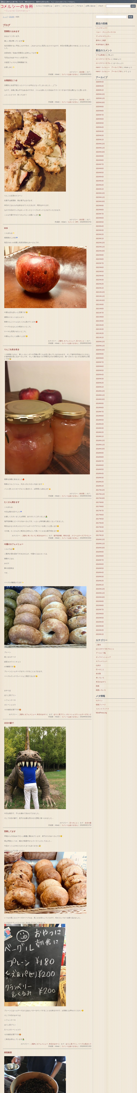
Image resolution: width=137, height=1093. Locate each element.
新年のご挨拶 (101, 40)
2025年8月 (100, 111)
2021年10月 (100, 300)
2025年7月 (100, 115)
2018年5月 (100, 469)
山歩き (98, 665)
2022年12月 (100, 243)
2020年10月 (100, 350)
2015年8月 (100, 605)
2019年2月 (100, 432)
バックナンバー (101, 28)
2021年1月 (100, 337)
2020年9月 (100, 354)
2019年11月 (100, 395)
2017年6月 (100, 515)
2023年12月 (100, 193)
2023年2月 (100, 234)
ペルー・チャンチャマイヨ (106, 32)
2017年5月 (100, 519)
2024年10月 (100, 152)
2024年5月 (100, 173)
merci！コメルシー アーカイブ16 (109, 67)
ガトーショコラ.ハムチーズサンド (78, 714)
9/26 (6, 228)
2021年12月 (100, 292)
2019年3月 (100, 428)
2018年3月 (100, 478)
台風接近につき (11, 80)
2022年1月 (100, 288)
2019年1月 (100, 436)
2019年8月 (100, 408)
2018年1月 (100, 486)
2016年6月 (100, 564)
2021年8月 (100, 309)
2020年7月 (100, 362)
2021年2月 (100, 333)
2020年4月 (100, 375)
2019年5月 (100, 420)
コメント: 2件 (73, 222)
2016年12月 (100, 539)
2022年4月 (100, 276)
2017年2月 (100, 531)
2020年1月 (100, 387)
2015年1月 (100, 634)
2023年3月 (100, 230)
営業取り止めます (11, 31)
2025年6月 (100, 119)
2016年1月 (100, 585)
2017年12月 (100, 490)
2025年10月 (100, 102)
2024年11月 (100, 148)
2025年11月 (100, 98)
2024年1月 (100, 189)
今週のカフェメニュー (13, 544)
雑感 (97, 686)
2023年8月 (100, 210)
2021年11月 (100, 296)
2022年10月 (100, 251)
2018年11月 (100, 445)
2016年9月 (100, 552)
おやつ (57, 6)
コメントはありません (70, 74)
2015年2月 (100, 630)
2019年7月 (100, 412)
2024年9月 (100, 156)
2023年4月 (100, 226)
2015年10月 (100, 597)
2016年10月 (100, 548)
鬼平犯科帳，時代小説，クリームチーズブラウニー (72, 536)
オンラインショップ (103, 657)
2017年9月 (100, 502)
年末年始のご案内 (102, 44)
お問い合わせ (90, 6)
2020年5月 (100, 370)
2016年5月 (100, 568)
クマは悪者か (101, 55)
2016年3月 (100, 577)
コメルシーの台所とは (44, 6)
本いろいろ (32, 536)
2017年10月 (100, 498)
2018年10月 (100, 449)
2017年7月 (100, 511)
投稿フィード (101, 705)
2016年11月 (100, 544)
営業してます (10, 831)
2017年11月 (100, 494)
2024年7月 (100, 164)
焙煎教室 (8, 1053)
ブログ (100, 6)
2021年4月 (100, 325)
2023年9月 (100, 206)
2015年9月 (100, 601)
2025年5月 (100, 123)
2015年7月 (100, 610)
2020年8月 (100, 358)
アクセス (79, 6)
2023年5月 (100, 222)
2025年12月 (100, 94)
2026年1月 (100, 90)
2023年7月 (100, 214)
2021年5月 (100, 321)
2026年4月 (100, 82)
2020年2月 (100, 383)
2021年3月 (100, 329)
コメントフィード (102, 709)
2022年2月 (100, 284)
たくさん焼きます (11, 502)
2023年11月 (100, 197)
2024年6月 (100, 168)
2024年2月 (100, 185)
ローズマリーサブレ (103, 59)
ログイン (99, 701)
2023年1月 (100, 239)
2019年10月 (100, 399)
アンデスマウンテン (103, 36)
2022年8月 (100, 259)
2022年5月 (100, 271)
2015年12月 (100, 589)
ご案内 (60, 341)
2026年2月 (100, 86)
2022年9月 (100, 255)
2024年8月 (100, 160)
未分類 (81, 72)
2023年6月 (100, 218)
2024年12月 (100, 144)
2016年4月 (100, 572)
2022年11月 (100, 247)
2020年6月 (100, 366)
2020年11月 (100, 346)
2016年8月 (100, 556)
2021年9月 (100, 304)
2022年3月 (100, 280)
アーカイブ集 (101, 653)
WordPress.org (101, 713)
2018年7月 (100, 461)
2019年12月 (100, 391)
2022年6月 (100, 267)
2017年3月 (100, 527)
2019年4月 (100, 424)
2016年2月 (100, 581)
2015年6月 (100, 614)
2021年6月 (100, 317)
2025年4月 (100, 127)
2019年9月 (100, 403)
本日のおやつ (41, 536)
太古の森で (9, 723)
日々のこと (80, 341)
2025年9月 (100, 107)
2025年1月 (100, 140)
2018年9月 (100, 453)
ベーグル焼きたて (84, 1044)
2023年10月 (100, 201)
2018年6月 (100, 465)
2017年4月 (100, 523)
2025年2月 (100, 135)
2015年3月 (100, 626)
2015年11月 (100, 593)
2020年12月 (100, 342)
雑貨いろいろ (101, 690)
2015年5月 (100, 618)
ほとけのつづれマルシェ (105, 649)
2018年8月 (100, 457)
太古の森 (88, 823)
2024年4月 (100, 177)
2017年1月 (100, 535)
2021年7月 (100, 313)
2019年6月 (100, 416)
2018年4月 (100, 473)
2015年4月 (100, 622)
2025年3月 (100, 131)
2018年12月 (100, 441)
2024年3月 (100, 181)
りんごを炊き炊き (11, 349)
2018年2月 (100, 482)
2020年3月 (100, 379)
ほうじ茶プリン (59, 714)
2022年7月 (100, 263)
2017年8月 (100, 506)
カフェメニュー (68, 6)
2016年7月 (100, 560)
